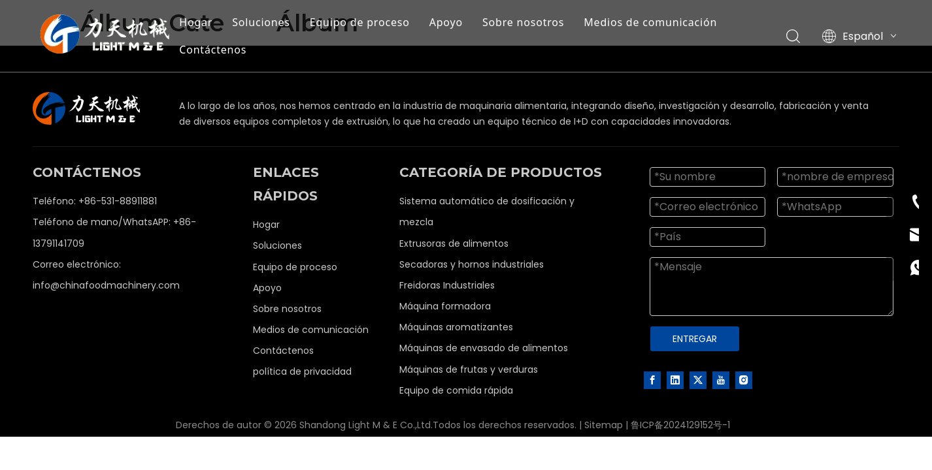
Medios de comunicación (650, 22)
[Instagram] (743, 380)
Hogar (195, 22)
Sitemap (603, 424)
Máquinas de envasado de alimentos (483, 347)
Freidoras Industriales (447, 285)
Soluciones (261, 22)
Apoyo (446, 22)
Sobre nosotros (523, 22)
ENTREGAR (695, 338)
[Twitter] (698, 380)
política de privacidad (302, 371)
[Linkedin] (675, 380)
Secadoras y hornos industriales (471, 264)
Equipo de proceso (360, 22)
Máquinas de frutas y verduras (468, 369)
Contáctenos (212, 49)
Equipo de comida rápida (456, 390)
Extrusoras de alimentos (453, 243)
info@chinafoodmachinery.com (106, 285)
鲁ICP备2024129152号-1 (680, 424)
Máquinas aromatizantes (456, 327)
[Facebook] (652, 380)
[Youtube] (720, 380)
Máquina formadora (445, 306)
